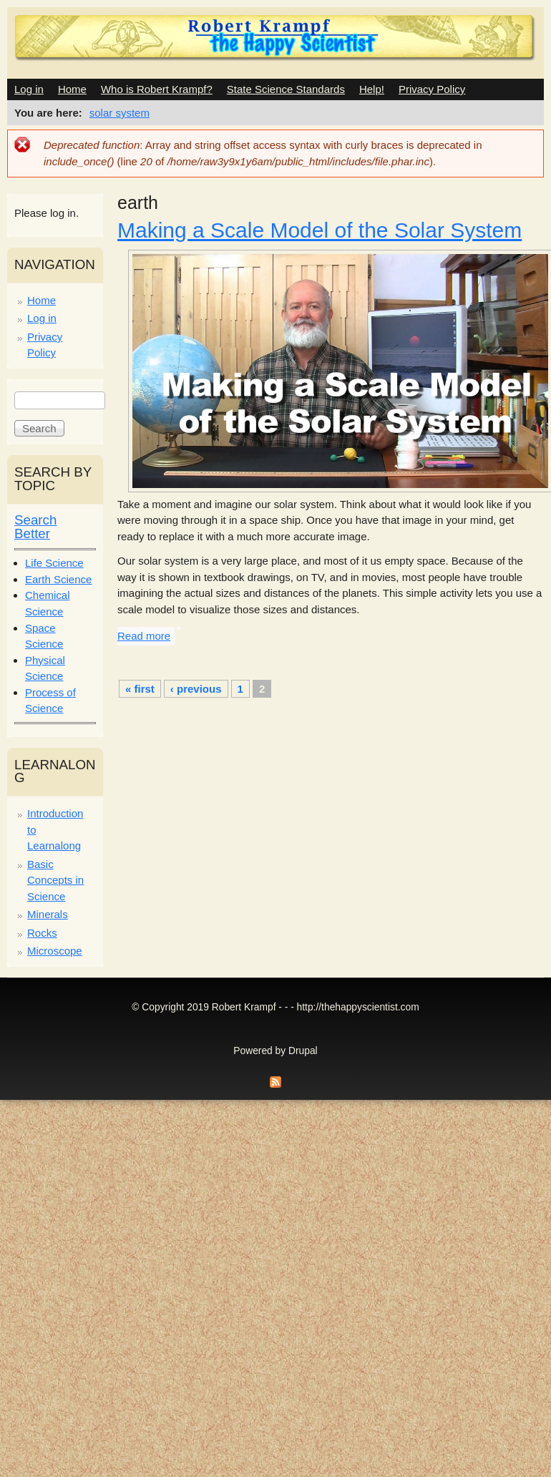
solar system (119, 113)
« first (140, 689)
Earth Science (58, 579)
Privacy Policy (432, 89)
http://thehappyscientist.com (358, 1007)
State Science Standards (286, 89)
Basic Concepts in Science (55, 880)
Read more (143, 636)
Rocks (42, 933)
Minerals (47, 914)
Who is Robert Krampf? (157, 89)
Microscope (54, 951)
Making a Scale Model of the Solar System (319, 230)
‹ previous (196, 689)
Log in (29, 89)
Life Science (54, 563)
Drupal (303, 1050)
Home (72, 89)
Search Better (35, 526)
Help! (371, 89)
